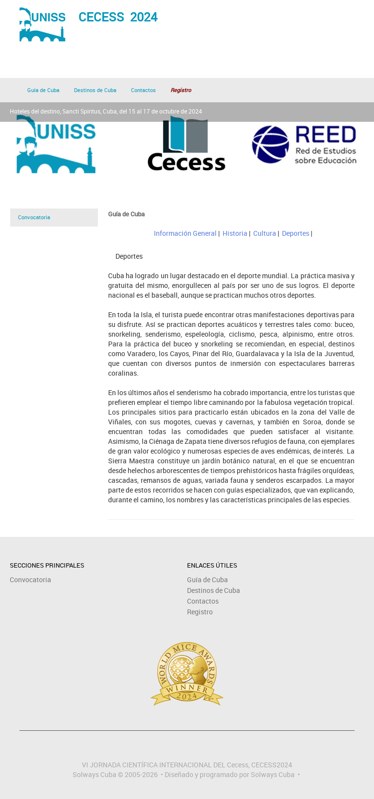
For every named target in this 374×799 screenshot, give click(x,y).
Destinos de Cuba (95, 90)
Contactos (143, 90)
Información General (185, 233)
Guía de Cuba (43, 90)
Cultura (264, 233)
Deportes (295, 233)
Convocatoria (34, 217)
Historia (235, 233)
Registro (200, 611)
